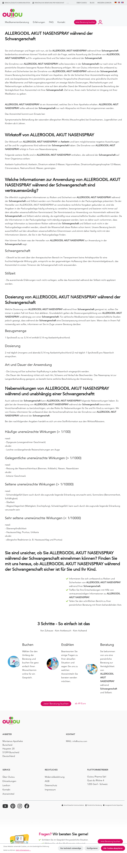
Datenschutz (51, 785)
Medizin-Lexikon (104, 3)
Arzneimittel (8, 793)
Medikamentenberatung (17, 22)
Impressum (50, 789)
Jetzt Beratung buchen (56, 703)
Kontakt (61, 22)
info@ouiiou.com (79, 741)
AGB (47, 781)
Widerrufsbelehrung (54, 776)
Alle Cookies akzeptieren (113, 848)
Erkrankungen (9, 781)
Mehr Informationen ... (23, 850)
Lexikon (6, 785)
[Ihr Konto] (100, 22)
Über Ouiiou (82, 3)
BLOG (92, 3)
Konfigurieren (92, 848)
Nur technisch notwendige (70, 848)
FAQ (51, 22)
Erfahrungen (39, 22)
